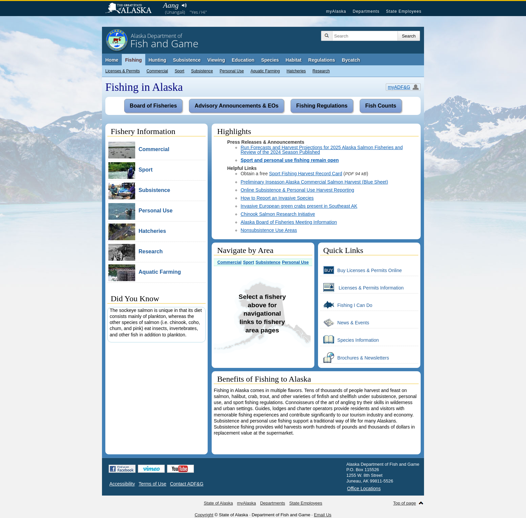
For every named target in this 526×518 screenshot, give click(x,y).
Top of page (404, 503)
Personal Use (232, 71)
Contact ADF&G (187, 484)
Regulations (321, 60)
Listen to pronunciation (184, 5)
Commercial (157, 71)
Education (243, 60)
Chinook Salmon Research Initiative (278, 214)
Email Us (322, 514)
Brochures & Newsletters (354, 357)
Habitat (293, 60)
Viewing (216, 60)
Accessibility (122, 484)
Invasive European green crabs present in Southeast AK (299, 206)
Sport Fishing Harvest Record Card (305, 173)
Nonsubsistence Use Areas (269, 230)
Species (270, 60)
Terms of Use (152, 484)
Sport (180, 71)
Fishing (133, 60)
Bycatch (351, 60)
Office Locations (364, 488)
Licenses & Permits (122, 71)
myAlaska (336, 11)
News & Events (344, 322)
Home (111, 60)
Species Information (349, 339)
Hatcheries (296, 71)
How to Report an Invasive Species (277, 198)
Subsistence (202, 71)
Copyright (204, 514)
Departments (366, 11)
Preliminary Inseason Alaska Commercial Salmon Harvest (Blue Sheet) (314, 182)
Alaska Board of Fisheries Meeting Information (289, 222)
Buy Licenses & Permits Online (361, 270)
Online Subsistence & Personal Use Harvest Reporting (297, 190)
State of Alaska (131, 9)
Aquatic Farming (265, 71)
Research (321, 71)
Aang (170, 5)
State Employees (404, 11)
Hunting (157, 60)
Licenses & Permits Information (362, 287)
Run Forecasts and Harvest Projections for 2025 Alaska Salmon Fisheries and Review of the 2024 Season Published (322, 150)
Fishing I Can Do (346, 305)
